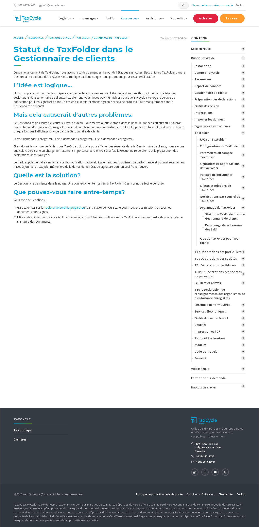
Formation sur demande (208, 378)
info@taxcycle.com (52, 5)
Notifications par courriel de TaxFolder (220, 199)
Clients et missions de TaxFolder (215, 188)
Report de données (208, 86)
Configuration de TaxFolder (219, 146)
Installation (203, 66)
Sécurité (200, 358)
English (240, 5)
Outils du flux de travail (211, 318)
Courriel (200, 325)
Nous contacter (205, 461)
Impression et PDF (207, 331)
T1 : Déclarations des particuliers (218, 252)
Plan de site (226, 494)
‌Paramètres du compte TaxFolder (216, 155)
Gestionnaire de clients (211, 93)
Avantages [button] (88, 18)
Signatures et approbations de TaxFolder (219, 166)
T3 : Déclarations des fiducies (215, 265)
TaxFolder (82, 37)
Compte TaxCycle (207, 73)
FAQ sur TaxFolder (213, 139)
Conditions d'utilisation (200, 494)
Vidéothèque (200, 369)
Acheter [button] (206, 18)
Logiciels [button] (65, 18)
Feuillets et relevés (208, 283)
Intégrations (203, 113)
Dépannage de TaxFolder (111, 37)
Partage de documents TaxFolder (216, 177)
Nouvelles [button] (178, 18)
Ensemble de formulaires (212, 305)
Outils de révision (207, 106)
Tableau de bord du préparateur (65, 207)
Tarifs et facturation (210, 338)
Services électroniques (210, 311)
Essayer (232, 18)
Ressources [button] (129, 18)
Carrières (20, 439)
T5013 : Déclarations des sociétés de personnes (218, 274)
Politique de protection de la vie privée (159, 494)
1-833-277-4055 (24, 5)
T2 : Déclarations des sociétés (216, 258)
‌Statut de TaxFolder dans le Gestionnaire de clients (225, 216)
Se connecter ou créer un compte (212, 5)
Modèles (200, 345)
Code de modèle (206, 351)
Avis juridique (23, 430)
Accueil (19, 37)
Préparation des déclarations (215, 99)
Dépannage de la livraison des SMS (223, 227)
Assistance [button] (154, 18)
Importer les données (210, 119)
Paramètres (203, 79)
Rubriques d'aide (59, 37)
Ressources (36, 37)
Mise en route (201, 49)
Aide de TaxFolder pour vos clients (219, 241)
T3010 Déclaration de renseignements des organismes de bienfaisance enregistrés (220, 294)
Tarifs (109, 18)
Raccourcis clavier (203, 387)
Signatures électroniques (212, 126)
